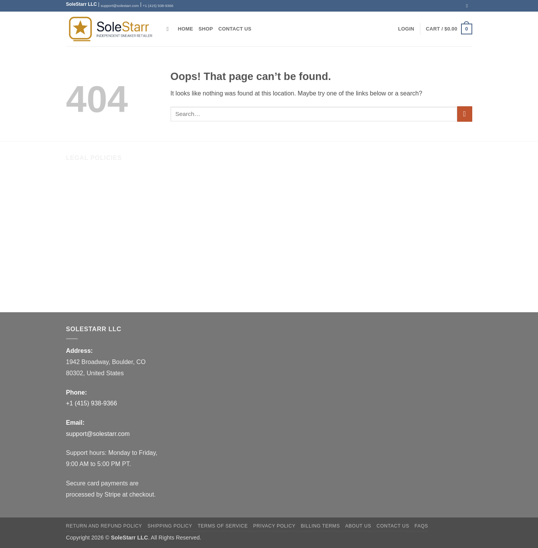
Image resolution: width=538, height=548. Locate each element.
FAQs (74, 293)
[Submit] (464, 113)
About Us (79, 180)
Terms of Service (89, 245)
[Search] (170, 29)
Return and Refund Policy (101, 212)
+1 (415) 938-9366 (158, 5)
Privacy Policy (85, 260)
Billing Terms (83, 277)
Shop (205, 29)
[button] (406, 29)
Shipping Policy (87, 228)
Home (185, 29)
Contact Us (235, 29)
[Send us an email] (468, 6)
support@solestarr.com (120, 5)
